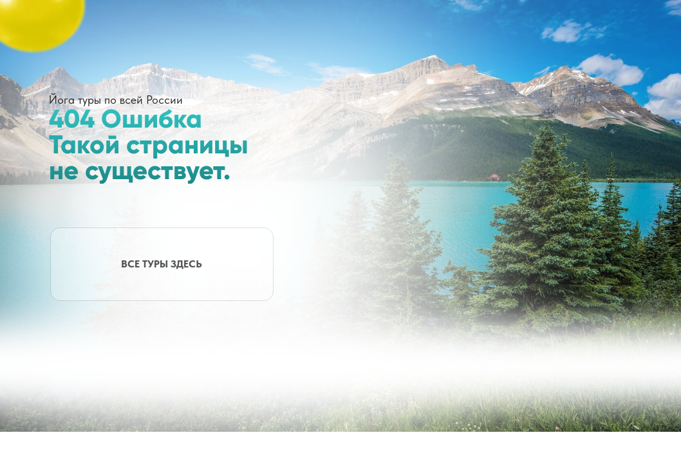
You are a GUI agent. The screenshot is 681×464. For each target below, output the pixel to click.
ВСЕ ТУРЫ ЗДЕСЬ (161, 264)
